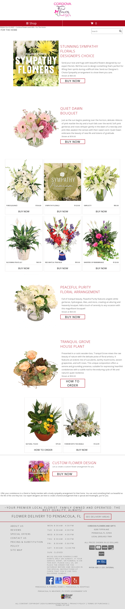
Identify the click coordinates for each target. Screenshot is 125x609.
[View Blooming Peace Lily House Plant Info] (23, 238)
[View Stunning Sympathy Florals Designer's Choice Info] (36, 63)
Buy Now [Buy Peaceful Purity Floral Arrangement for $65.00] (72, 317)
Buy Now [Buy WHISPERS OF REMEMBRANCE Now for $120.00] (101, 268)
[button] (101, 562)
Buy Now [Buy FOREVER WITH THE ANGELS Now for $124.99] (82, 449)
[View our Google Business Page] (58, 584)
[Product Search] (104, 31)
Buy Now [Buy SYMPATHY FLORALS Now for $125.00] (62, 211)
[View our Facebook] (50, 584)
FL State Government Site (74, 591)
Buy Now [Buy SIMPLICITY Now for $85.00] (101, 211)
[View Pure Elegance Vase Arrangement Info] (23, 181)
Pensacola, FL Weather (49, 591)
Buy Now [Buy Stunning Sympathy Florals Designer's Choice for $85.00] (72, 81)
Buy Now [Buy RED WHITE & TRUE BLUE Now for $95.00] (62, 268)
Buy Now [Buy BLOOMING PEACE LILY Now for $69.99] (23, 268)
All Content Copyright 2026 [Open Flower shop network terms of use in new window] (30, 603)
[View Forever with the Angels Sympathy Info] (82, 420)
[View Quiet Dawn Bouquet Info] (36, 125)
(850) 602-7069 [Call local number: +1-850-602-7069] (105, 536)
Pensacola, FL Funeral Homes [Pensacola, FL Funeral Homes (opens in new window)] (50, 587)
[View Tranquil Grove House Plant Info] (36, 363)
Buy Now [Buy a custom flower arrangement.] (64, 474)
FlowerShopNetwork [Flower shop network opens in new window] (56, 603)
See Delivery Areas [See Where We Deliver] (98, 516)
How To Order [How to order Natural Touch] (43, 449)
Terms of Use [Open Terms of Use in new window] (62, 605)
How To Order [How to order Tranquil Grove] (72, 383)
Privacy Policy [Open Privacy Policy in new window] (77, 603)
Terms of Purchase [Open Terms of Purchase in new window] (98, 603)
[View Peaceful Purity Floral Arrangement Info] (36, 302)
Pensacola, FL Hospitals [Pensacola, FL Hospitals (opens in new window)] (78, 587)
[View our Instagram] (67, 584)
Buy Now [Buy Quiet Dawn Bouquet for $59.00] (72, 142)
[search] (120, 31)
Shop (31, 23)
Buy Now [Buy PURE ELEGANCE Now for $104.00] (23, 211)
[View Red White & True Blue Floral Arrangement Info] (62, 238)
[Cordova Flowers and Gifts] (62, 16)
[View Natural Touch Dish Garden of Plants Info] (43, 420)
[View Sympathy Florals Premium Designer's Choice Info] (62, 181)
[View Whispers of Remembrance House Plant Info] (101, 238)
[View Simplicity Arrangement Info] (101, 181)
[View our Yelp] (75, 584)
